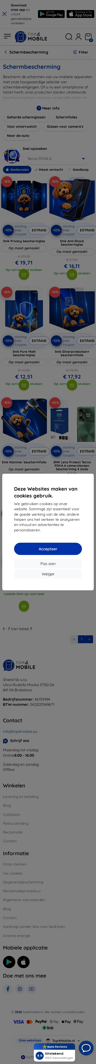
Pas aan (48, 563)
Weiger (48, 573)
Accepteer (48, 548)
